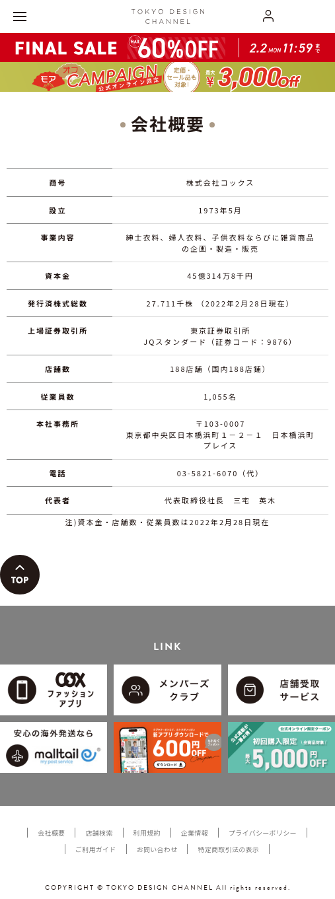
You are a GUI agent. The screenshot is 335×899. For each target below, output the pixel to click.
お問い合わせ (157, 849)
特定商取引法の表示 (228, 849)
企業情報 (194, 833)
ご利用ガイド (95, 849)
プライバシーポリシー (263, 833)
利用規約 (147, 833)
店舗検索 (98, 833)
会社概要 (51, 833)
